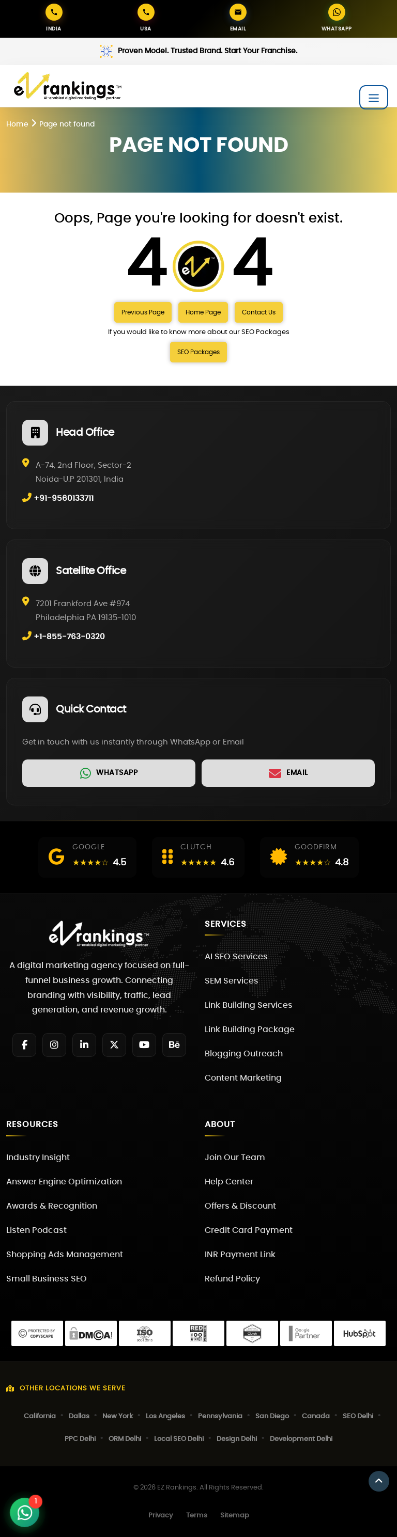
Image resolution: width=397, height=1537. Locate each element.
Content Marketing (243, 1078)
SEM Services (231, 981)
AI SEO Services (236, 957)
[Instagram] (54, 1045)
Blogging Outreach (244, 1054)
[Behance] (174, 1045)
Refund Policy (232, 1279)
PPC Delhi (80, 1439)
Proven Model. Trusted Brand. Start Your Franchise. (207, 51)
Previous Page (142, 312)
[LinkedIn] (84, 1045)
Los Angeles (165, 1416)
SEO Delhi (358, 1416)
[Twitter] (114, 1045)
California (40, 1416)
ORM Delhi (125, 1439)
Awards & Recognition (51, 1206)
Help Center (229, 1182)
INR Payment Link (240, 1254)
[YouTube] (144, 1045)
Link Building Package (250, 1029)
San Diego (272, 1416)
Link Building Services (249, 1005)
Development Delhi (301, 1439)
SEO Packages (198, 352)
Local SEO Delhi (179, 1439)
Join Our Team (235, 1157)
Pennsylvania (220, 1416)
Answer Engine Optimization (64, 1182)
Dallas (79, 1416)
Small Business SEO (46, 1279)
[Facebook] (24, 1045)
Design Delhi (237, 1439)
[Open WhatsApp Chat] (25, 1513)
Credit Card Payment (249, 1230)
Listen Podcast (36, 1230)
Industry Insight (38, 1157)
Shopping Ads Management (64, 1254)
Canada (316, 1416)
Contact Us (259, 312)
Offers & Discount (240, 1206)
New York (117, 1416)
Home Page (203, 312)
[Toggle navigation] (373, 97)
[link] (108, 773)
